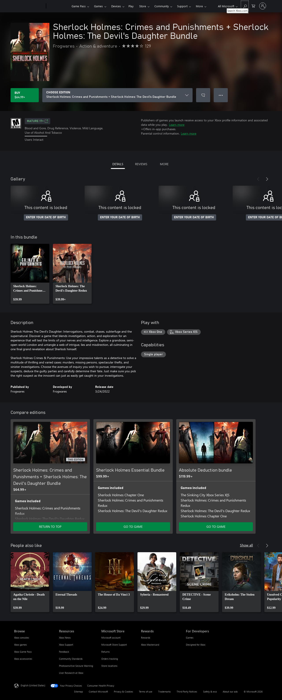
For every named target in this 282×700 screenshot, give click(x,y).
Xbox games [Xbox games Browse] (20, 644)
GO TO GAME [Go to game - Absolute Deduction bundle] (215, 526)
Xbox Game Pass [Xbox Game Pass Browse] (23, 651)
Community (161, 6)
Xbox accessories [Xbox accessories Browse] (23, 658)
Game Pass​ (79, 6)
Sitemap (78, 691)
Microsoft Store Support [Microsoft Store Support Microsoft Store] (114, 644)
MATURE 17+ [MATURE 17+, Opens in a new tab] (37, 121)
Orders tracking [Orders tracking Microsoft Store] (109, 658)
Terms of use (145, 691)
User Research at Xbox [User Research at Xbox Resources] (71, 672)
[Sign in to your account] (262, 6)
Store (142, 6)
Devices (116, 6)
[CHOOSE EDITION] (117, 95)
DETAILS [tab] (117, 164)
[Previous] (258, 179)
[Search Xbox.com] (245, 6)
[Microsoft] (29, 6)
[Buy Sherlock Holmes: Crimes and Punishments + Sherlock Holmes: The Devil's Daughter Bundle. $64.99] (25, 95)
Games (98, 6)
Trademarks (164, 691)
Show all (246, 545)
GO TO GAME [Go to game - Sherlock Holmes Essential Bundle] (133, 526)
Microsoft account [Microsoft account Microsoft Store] (111, 637)
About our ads (230, 691)
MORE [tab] (164, 164)
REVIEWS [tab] (141, 164)
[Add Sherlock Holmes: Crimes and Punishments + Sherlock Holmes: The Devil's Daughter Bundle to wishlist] (203, 95)
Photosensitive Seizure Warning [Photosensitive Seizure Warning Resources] (76, 665)
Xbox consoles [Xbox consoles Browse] (21, 637)
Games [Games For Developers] (189, 637)
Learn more (176, 124)
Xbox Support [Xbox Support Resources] (66, 644)
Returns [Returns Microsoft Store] (105, 651)
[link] (30, 274)
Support (182, 6)
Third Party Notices (187, 691)
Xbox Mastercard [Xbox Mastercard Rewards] (150, 644)
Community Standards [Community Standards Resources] (71, 658)
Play (131, 6)
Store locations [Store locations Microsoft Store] (109, 665)
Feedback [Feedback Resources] (64, 651)
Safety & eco (210, 691)
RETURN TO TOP (50, 526)
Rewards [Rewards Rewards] (145, 637)
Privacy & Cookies (123, 691)
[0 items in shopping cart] (253, 5)
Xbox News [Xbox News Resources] (65, 637)
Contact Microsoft (98, 691)
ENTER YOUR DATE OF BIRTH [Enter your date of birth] (46, 217)
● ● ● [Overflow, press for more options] (221, 95)
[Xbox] (58, 6)
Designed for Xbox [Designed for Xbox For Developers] (195, 644)
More (199, 6)
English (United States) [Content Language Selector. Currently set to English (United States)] (33, 685)
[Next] (267, 179)
